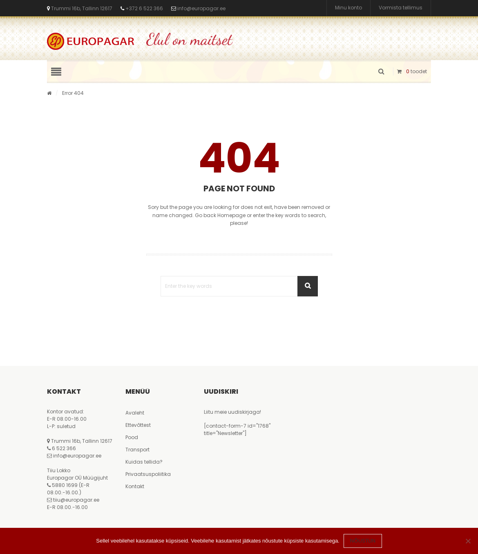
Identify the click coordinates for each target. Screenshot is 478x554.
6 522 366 (64, 448)
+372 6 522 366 (143, 8)
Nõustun (362, 541)
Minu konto (348, 7)
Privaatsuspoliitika (148, 474)
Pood (131, 437)
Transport (137, 449)
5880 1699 (65, 485)
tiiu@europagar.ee (76, 499)
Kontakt (134, 486)
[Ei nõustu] (468, 541)
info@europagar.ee (201, 8)
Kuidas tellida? (144, 461)
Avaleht (134, 412)
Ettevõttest (138, 425)
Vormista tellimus (400, 7)
